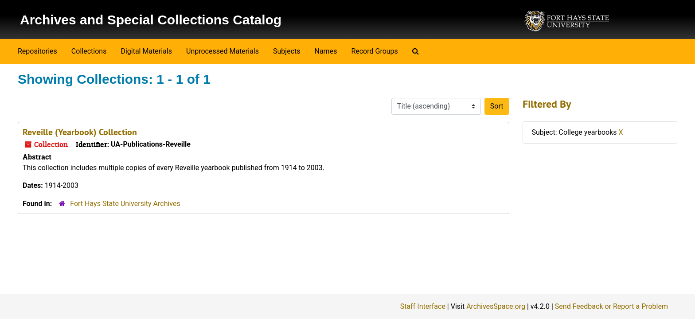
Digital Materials (146, 51)
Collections (89, 51)
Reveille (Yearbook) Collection (80, 132)
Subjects (286, 51)
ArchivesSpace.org (495, 306)
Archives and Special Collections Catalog (150, 19)
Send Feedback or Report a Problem (611, 306)
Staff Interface (422, 306)
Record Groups (374, 51)
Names (326, 51)
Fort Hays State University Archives (125, 203)
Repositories (37, 51)
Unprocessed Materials (222, 51)
